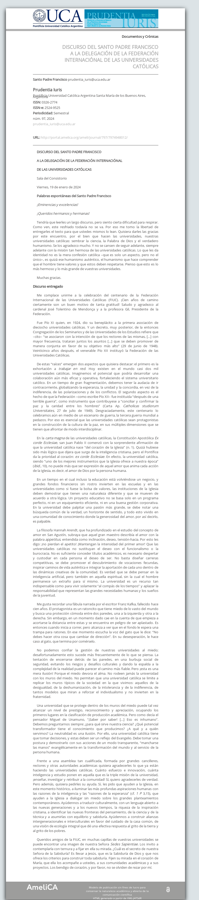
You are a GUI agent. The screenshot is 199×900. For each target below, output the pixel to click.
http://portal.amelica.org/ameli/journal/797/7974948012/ (84, 137)
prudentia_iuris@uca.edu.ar (54, 124)
